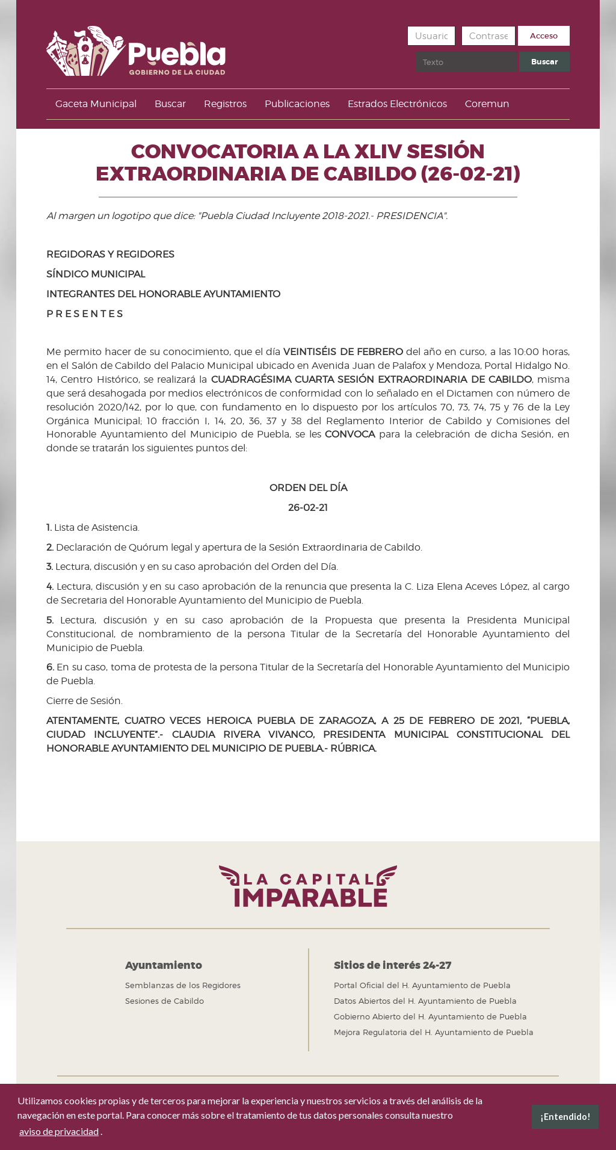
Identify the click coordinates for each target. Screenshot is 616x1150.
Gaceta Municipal (96, 104)
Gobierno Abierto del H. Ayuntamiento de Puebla (430, 1016)
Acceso (544, 36)
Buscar (544, 62)
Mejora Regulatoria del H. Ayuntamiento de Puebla (434, 1032)
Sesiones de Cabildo (164, 1001)
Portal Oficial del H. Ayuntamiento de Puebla (422, 985)
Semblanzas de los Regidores (183, 985)
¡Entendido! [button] (565, 1116)
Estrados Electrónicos (397, 104)
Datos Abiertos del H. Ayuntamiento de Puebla (425, 1001)
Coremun (487, 104)
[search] (466, 62)
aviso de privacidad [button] (59, 1131)
